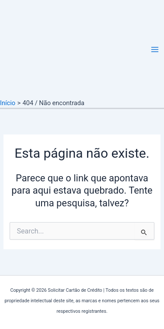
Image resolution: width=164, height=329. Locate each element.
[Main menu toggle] (155, 49)
